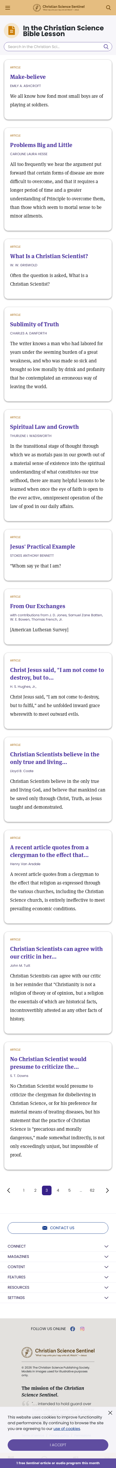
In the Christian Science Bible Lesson (63, 31)
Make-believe (28, 77)
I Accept (58, 1445)
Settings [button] (16, 1297)
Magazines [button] (18, 1256)
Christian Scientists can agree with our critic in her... (56, 952)
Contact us (58, 1228)
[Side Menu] (7, 8)
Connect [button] (17, 1246)
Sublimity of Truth (34, 324)
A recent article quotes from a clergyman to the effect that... (49, 851)
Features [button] (16, 1277)
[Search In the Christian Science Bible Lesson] (58, 46)
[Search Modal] (108, 8)
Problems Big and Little (41, 145)
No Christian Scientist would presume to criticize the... (48, 1062)
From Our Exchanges (37, 606)
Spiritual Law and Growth (44, 427)
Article (15, 67)
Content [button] (16, 1267)
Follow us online (48, 1329)
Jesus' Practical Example (42, 546)
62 (92, 1190)
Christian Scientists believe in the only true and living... (54, 758)
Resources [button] (18, 1287)
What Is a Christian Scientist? (49, 256)
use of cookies (66, 1428)
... (81, 1190)
